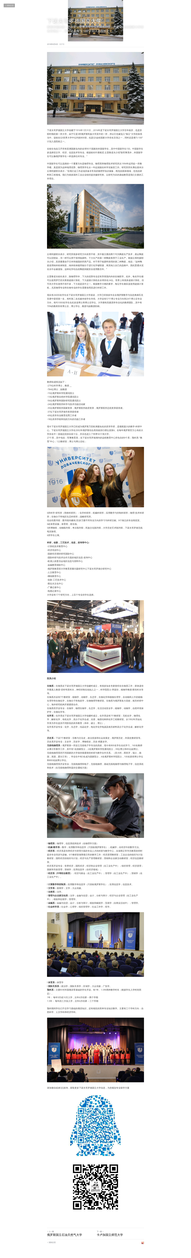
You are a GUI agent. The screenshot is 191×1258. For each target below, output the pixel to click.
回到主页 (9, 5)
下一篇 (100, 1231)
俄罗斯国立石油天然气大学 (64, 1235)
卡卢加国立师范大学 (110, 1235)
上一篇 (50, 1231)
